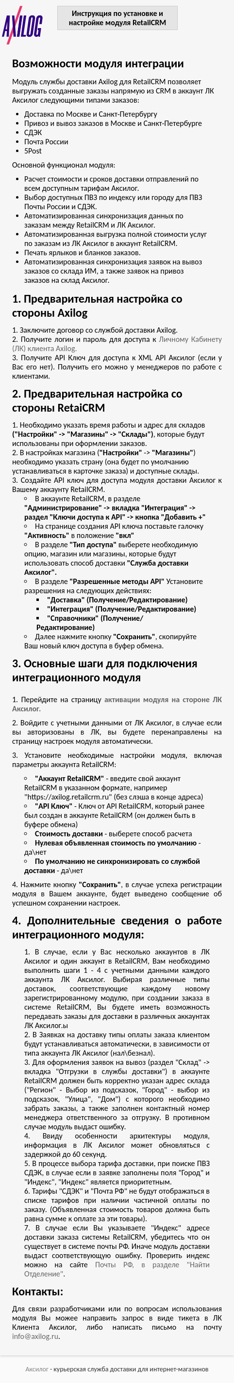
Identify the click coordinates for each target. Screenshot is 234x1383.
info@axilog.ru (35, 1336)
